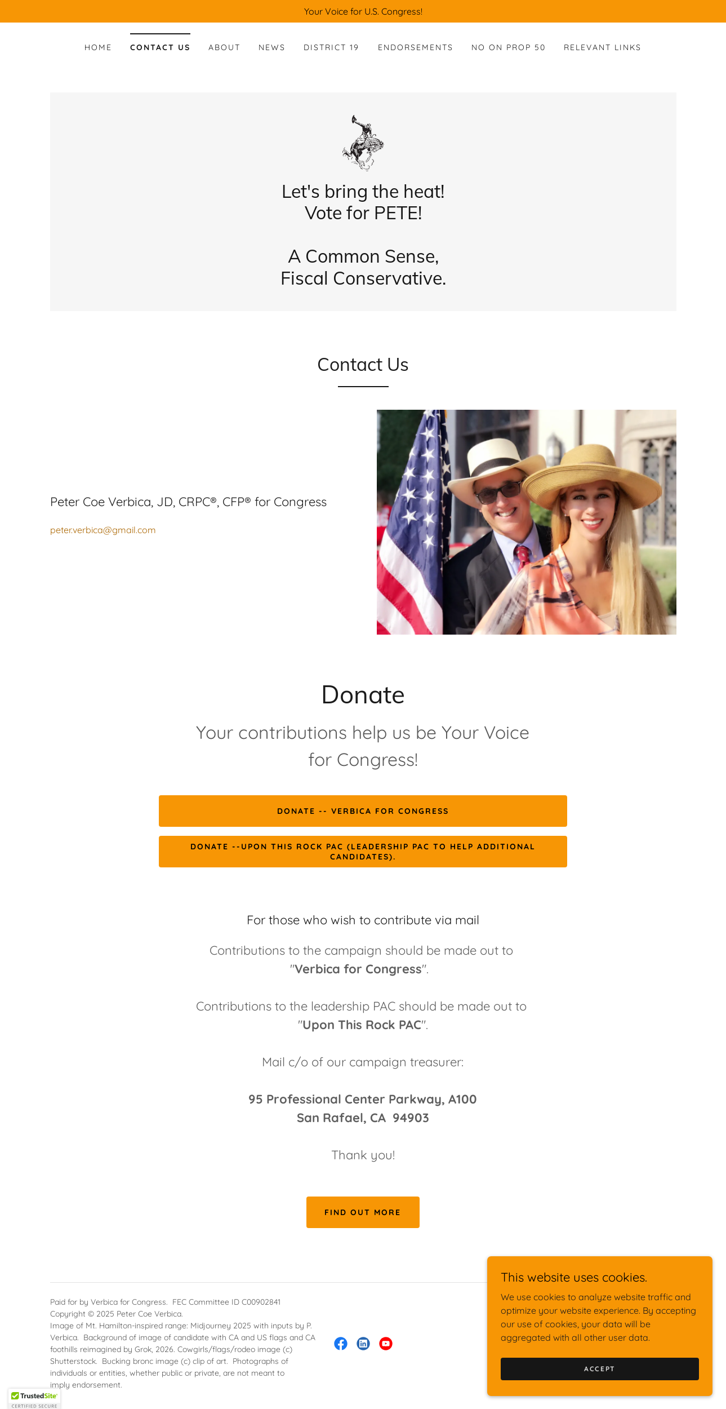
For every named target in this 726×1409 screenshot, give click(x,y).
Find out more (362, 1212)
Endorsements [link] (415, 47)
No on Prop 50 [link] (508, 47)
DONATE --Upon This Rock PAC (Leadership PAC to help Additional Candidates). (363, 851)
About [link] (224, 47)
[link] (363, 142)
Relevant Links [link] (603, 47)
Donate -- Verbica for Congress (363, 811)
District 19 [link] (331, 47)
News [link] (272, 47)
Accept (600, 1368)
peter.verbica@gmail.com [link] (103, 529)
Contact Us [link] (160, 47)
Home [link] (98, 47)
